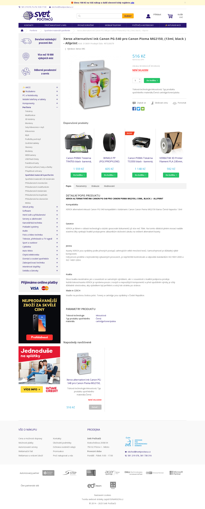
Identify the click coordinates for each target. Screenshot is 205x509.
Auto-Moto (27, 250)
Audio (25, 230)
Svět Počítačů (37, 16)
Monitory (29, 123)
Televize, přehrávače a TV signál (37, 238)
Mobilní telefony (113, 25)
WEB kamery (30, 155)
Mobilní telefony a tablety (34, 99)
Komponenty (28, 103)
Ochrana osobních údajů (64, 447)
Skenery (28, 147)
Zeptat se (141, 102)
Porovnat (182, 102)
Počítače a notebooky (143, 25)
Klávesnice (30, 131)
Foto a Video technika (32, 234)
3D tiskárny (30, 119)
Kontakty (28, 25)
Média (28, 203)
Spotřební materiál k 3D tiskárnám (40, 179)
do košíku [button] (78, 175)
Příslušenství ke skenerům (36, 199)
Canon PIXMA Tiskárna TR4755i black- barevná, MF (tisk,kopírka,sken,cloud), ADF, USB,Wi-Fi (78, 159)
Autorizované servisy (28, 447)
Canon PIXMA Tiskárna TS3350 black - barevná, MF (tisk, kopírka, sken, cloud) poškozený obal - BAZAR (140, 159)
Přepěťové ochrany (33, 171)
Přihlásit (157, 14)
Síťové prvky (28, 206)
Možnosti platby (26, 442)
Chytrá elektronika (30, 254)
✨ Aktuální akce (173, 25)
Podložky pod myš (33, 139)
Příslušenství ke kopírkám (36, 195)
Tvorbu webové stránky (92, 499)
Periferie (33, 30)
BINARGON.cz (116, 499)
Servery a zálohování (32, 218)
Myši (27, 135)
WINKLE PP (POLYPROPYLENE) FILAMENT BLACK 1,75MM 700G (109, 159)
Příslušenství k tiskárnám (36, 191)
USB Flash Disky (32, 159)
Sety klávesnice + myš (34, 127)
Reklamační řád (26, 451)
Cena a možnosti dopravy (30, 438)
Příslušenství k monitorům (36, 183)
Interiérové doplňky (31, 266)
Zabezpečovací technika (33, 262)
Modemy (29, 151)
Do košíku (151, 80)
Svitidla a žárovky (30, 270)
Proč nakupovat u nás (55, 25)
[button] (79, 175)
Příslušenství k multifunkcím (37, 187)
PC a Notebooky (30, 95)
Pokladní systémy (30, 226)
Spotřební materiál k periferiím (57, 30)
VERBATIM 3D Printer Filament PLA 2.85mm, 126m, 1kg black (171, 159)
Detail (95, 407)
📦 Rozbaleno (28, 91)
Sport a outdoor (29, 242)
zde (132, 2)
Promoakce (58, 451)
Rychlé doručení (86, 25)
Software (26, 210)
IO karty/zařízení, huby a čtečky (38, 167)
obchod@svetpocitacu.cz (139, 451)
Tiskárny (29, 111)
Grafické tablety (32, 143)
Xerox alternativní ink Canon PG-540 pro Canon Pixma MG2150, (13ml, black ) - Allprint (84, 381)
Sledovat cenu (161, 102)
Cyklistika (26, 246)
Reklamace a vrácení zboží (31, 455)
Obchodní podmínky (62, 442)
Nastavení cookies (102, 495)
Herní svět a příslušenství (33, 214)
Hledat (128, 16)
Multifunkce (30, 115)
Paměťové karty (32, 163)
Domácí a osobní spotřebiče (35, 258)
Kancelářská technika (32, 222)
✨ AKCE (26, 87)
